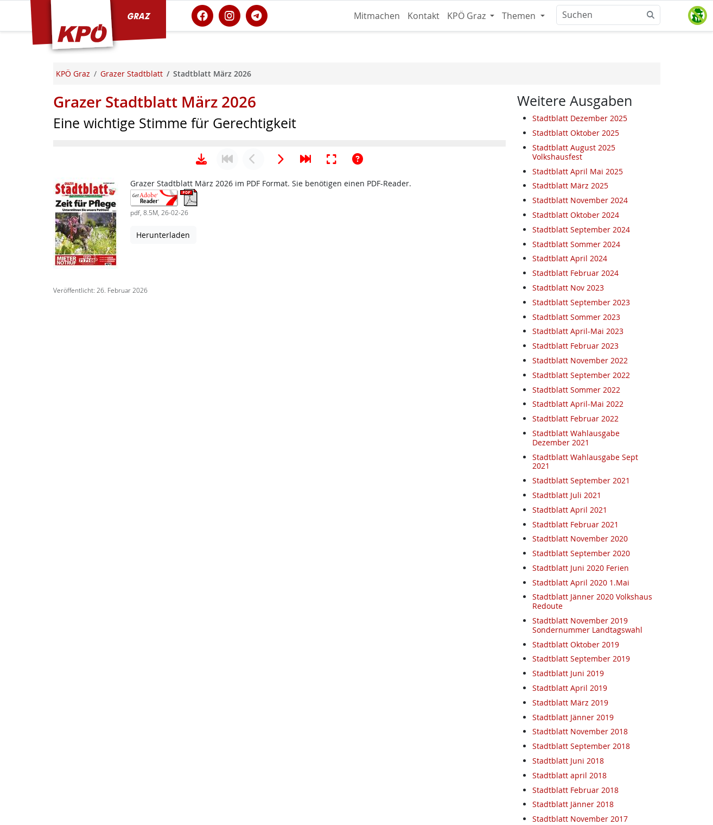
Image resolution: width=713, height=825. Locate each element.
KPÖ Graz (467, 16)
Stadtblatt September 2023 (581, 302)
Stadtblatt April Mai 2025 (577, 171)
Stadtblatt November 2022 (580, 360)
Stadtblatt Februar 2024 (575, 273)
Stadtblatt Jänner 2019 (573, 717)
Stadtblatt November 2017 (580, 819)
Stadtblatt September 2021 (581, 480)
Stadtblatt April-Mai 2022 (577, 404)
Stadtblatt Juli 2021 (566, 495)
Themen (520, 16)
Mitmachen (377, 16)
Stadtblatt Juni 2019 (568, 673)
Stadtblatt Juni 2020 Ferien (580, 568)
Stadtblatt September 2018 (581, 746)
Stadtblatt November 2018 (580, 731)
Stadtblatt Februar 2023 (575, 346)
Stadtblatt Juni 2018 (568, 760)
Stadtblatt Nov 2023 (568, 287)
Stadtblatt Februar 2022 (575, 418)
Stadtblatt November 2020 (580, 538)
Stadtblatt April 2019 (569, 688)
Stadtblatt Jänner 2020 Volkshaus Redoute (592, 601)
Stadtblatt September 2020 (581, 553)
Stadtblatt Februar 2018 (575, 790)
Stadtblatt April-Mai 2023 (577, 331)
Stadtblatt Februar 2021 (575, 524)
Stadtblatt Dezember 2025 (579, 118)
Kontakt (424, 16)
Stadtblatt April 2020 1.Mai (580, 582)
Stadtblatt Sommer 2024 (576, 244)
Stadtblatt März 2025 (570, 185)
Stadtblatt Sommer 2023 (576, 317)
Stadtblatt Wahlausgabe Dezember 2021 (576, 438)
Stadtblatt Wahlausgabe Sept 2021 (585, 461)
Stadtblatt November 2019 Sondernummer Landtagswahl (587, 625)
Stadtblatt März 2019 (570, 702)
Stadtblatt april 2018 (569, 775)
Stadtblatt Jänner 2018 (573, 804)
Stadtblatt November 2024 (580, 200)
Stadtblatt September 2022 (581, 375)
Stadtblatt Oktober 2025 (575, 133)
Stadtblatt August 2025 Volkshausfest (573, 152)
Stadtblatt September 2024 (581, 229)
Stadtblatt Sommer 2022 (576, 390)
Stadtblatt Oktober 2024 (575, 215)
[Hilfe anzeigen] (357, 496)
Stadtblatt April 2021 (569, 510)
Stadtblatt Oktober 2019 (575, 644)
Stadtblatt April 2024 (569, 258)
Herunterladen (163, 571)
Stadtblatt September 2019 (581, 658)
